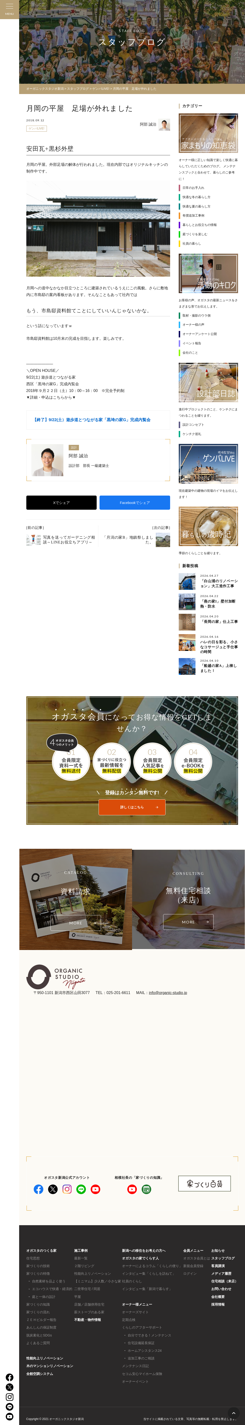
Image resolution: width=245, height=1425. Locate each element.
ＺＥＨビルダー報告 (41, 1318)
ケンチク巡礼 (192, 433)
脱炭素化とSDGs (39, 1334)
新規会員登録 (193, 1265)
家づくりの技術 (38, 1265)
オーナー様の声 (193, 324)
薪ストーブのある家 (89, 1311)
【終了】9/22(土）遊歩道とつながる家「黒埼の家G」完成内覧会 (92, 420)
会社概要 (218, 1295)
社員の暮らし (192, 243)
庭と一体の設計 (44, 1295)
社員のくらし (132, 1280)
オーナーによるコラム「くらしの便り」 (152, 1265)
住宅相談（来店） (224, 1280)
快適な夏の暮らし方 (197, 206)
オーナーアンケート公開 (200, 333)
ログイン (190, 1272)
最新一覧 (81, 1257)
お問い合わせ (221, 1288)
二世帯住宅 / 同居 (87, 1288)
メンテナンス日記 (135, 1365)
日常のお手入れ (193, 188)
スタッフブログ (223, 1257)
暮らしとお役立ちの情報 (200, 225)
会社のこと (190, 352)
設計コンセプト (193, 424)
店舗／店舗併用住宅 (89, 1303)
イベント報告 (192, 343)
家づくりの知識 (38, 1303)
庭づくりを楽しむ (195, 234)
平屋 (77, 1295)
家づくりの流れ (38, 1311)
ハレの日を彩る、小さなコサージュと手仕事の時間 (219, 646)
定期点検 (128, 1318)
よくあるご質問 (38, 1342)
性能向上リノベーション (44, 1357)
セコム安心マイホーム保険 (142, 1373)
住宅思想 (33, 1257)
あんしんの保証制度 (41, 1326)
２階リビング (84, 1265)
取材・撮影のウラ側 (197, 315)
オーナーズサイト (135, 1311)
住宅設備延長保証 (141, 1342)
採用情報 (218, 1303)
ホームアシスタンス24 (145, 1349)
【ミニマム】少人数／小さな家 (97, 1280)
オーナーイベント (135, 1380)
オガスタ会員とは (196, 1257)
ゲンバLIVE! (36, 128)
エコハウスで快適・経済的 (52, 1288)
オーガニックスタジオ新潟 (45, 88)
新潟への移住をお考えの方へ (144, 1249)
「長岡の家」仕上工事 (219, 621)
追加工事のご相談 (141, 1357)
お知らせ (218, 1249)
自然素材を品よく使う (49, 1280)
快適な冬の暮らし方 (197, 197)
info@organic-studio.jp (168, 991)
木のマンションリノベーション (49, 1365)
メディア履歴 (221, 1272)
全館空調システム (39, 1373)
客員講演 (218, 1265)
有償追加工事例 (193, 215)
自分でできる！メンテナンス (149, 1334)
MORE (76, 922)
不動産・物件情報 (87, 1318)
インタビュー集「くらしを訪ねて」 (149, 1272)
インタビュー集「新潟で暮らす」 (147, 1288)
